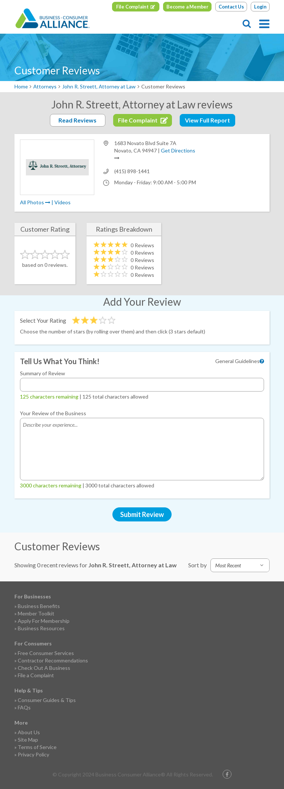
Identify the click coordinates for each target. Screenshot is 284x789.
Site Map (28, 739)
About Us (29, 732)
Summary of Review (42, 373)
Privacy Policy (33, 754)
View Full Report (207, 120)
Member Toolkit (36, 613)
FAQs (24, 707)
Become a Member (187, 7)
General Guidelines (237, 361)
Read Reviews (77, 120)
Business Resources (41, 628)
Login (260, 7)
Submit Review (142, 514)
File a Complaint (36, 675)
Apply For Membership (44, 621)
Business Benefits (39, 606)
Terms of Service (37, 747)
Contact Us (231, 7)
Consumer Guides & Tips (47, 700)
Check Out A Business (44, 668)
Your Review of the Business (53, 413)
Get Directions (178, 150)
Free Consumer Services (46, 653)
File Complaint (132, 7)
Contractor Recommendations (53, 660)
